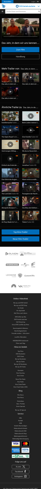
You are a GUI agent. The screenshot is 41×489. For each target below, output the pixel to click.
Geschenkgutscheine (20, 331)
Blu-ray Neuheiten (20, 359)
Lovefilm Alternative (20, 337)
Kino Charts (20, 375)
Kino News (20, 397)
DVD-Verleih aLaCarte (27, 6)
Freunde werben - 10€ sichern (20, 333)
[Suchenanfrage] (23, 11)
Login (33, 2)
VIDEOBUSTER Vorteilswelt (20, 340)
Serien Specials (20, 406)
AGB (20, 423)
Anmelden (7, 2)
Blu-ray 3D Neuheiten (20, 364)
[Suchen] (39, 11)
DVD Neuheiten (20, 354)
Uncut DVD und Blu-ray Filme (20, 324)
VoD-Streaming (20, 322)
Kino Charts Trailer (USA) (21, 387)
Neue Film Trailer (20, 379)
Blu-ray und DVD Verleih (20, 303)
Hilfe (20, 418)
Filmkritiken (20, 401)
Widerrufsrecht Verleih (20, 428)
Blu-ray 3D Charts (20, 367)
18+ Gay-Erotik (20, 310)
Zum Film (20, 49)
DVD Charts (20, 356)
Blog (20, 390)
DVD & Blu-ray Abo (20, 317)
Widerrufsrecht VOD (20, 431)
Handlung (20, 56)
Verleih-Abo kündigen (20, 426)
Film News (20, 395)
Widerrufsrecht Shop (21, 433)
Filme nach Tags (20, 343)
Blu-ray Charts (21, 361)
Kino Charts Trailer (20, 384)
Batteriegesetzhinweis (20, 436)
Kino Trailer (20, 382)
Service (21, 413)
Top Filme (20, 351)
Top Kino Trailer (20, 232)
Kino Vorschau (20, 373)
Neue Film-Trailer (20, 238)
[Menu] (2, 11)
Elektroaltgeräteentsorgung (20, 438)
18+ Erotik (20, 308)
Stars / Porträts (20, 404)
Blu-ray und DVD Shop (20, 305)
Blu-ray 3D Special (20, 410)
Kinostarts (20, 370)
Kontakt (20, 420)
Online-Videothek (20, 298)
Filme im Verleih (20, 347)
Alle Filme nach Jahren (20, 313)
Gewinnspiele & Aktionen (20, 328)
